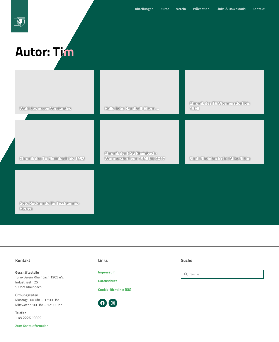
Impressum (106, 272)
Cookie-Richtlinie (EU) (114, 289)
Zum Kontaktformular (31, 325)
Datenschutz (107, 281)
